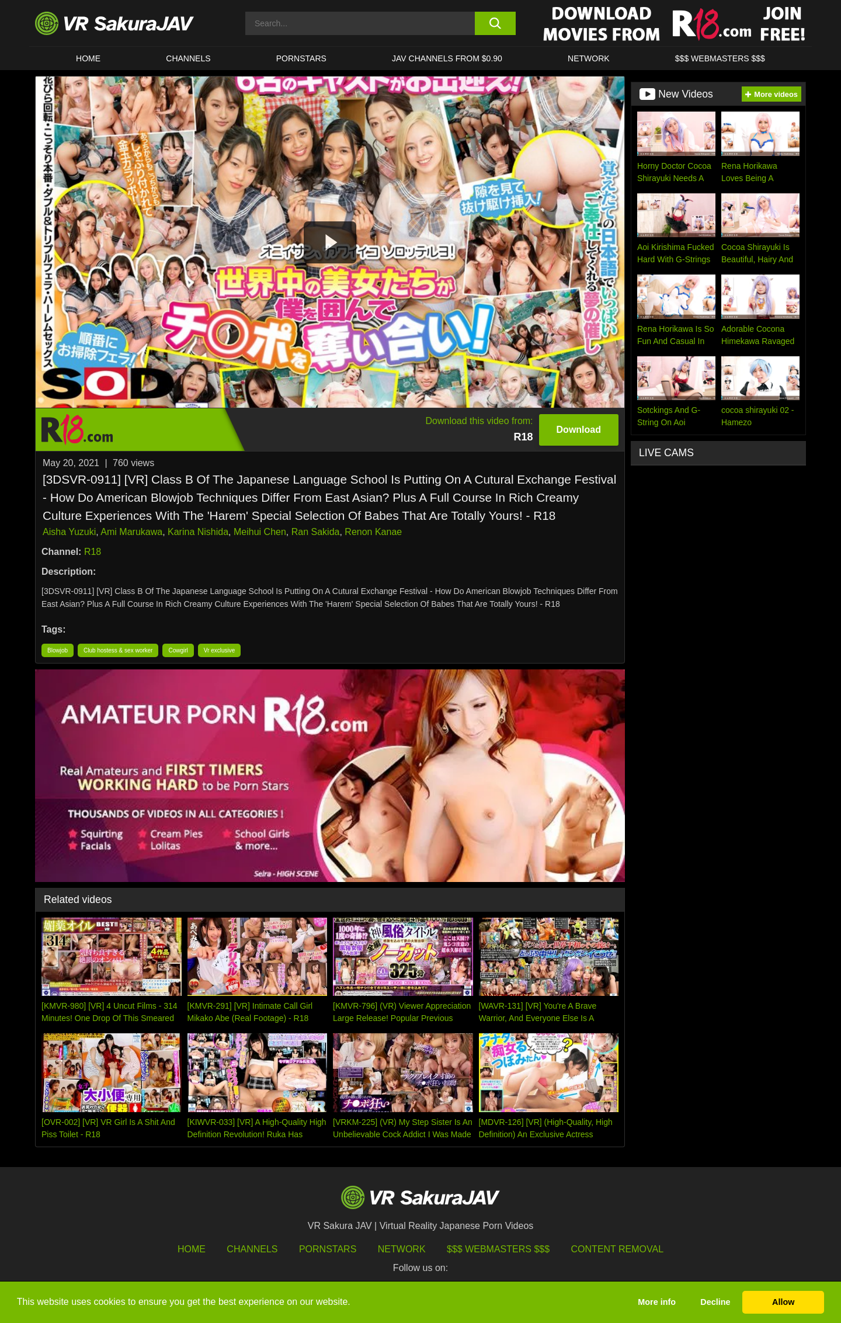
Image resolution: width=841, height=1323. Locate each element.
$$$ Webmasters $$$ (498, 1249)
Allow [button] (783, 1302)
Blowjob (57, 650)
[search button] (495, 23)
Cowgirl (177, 650)
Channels (188, 58)
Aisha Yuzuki (69, 532)
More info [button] (657, 1302)
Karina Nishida (198, 532)
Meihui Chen (260, 532)
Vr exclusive (219, 650)
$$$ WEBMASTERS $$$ (720, 58)
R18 (92, 552)
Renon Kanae (373, 532)
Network (589, 58)
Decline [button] (715, 1302)
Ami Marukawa (131, 532)
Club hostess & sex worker (118, 650)
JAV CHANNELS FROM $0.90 (447, 58)
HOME (88, 58)
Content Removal (617, 1249)
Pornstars (301, 58)
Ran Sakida (315, 532)
